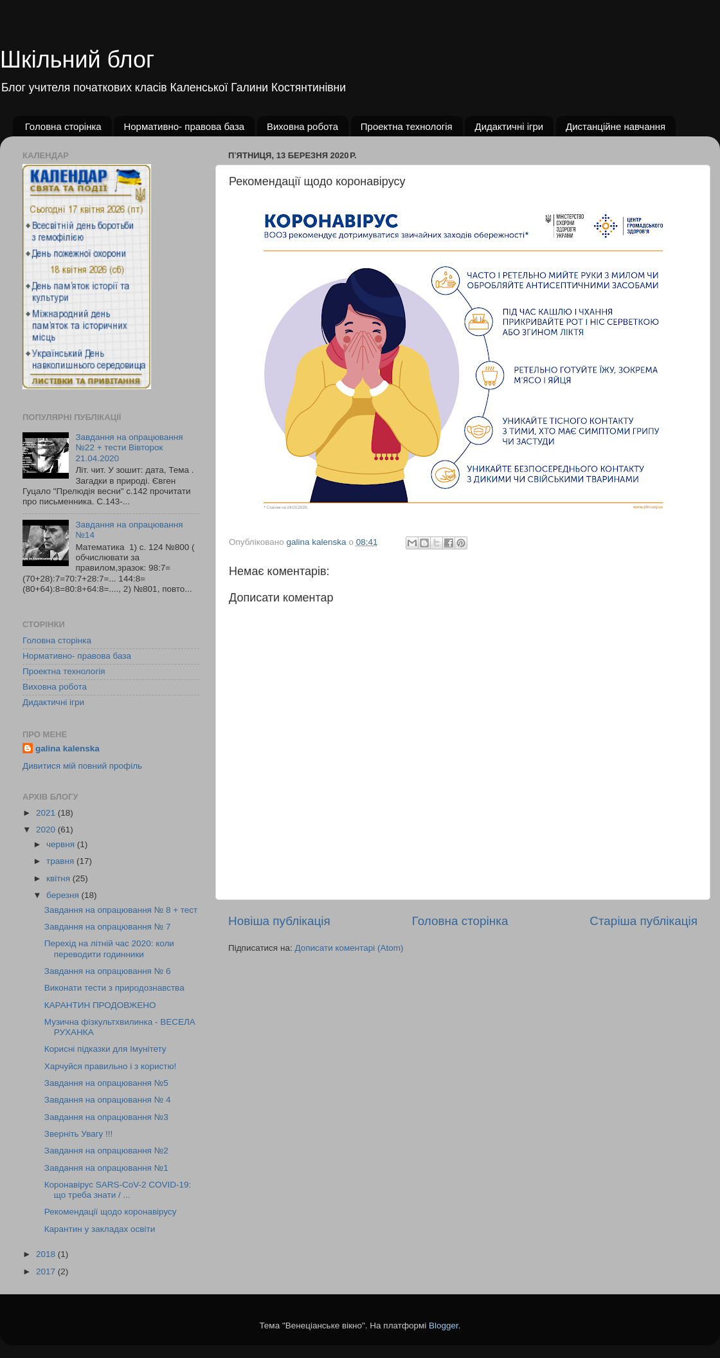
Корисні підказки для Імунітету (105, 1049)
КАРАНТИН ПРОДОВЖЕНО (100, 1005)
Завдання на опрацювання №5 (106, 1083)
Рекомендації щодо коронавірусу (110, 1211)
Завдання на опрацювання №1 (106, 1168)
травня (61, 861)
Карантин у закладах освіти (99, 1229)
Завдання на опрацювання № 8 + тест (121, 910)
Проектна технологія (407, 126)
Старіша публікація (644, 921)
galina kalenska (67, 748)
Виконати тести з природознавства (114, 988)
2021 (47, 813)
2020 (47, 829)
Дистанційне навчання (615, 126)
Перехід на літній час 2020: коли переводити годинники (109, 949)
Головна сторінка (63, 126)
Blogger (443, 1325)
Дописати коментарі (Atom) (348, 948)
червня (61, 844)
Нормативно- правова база (183, 126)
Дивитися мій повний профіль (82, 766)
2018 (47, 1254)
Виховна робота (302, 126)
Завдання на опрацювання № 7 (107, 926)
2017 (47, 1271)
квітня (59, 878)
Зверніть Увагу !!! (78, 1134)
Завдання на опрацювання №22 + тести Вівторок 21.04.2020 (129, 447)
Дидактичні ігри (508, 126)
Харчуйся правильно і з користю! (110, 1066)
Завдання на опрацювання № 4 (107, 1100)
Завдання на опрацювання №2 (106, 1150)
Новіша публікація (279, 921)
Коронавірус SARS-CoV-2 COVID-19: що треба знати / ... (118, 1190)
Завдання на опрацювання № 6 (107, 971)
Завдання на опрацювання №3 (106, 1117)
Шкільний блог (77, 59)
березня (64, 895)
